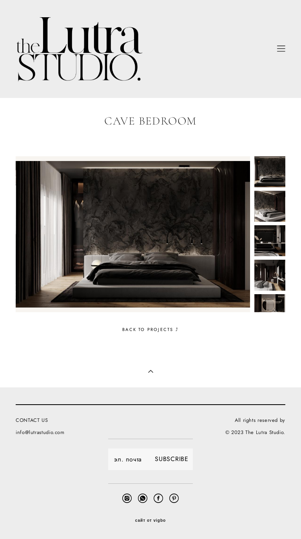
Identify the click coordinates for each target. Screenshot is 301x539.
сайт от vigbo (150, 521)
